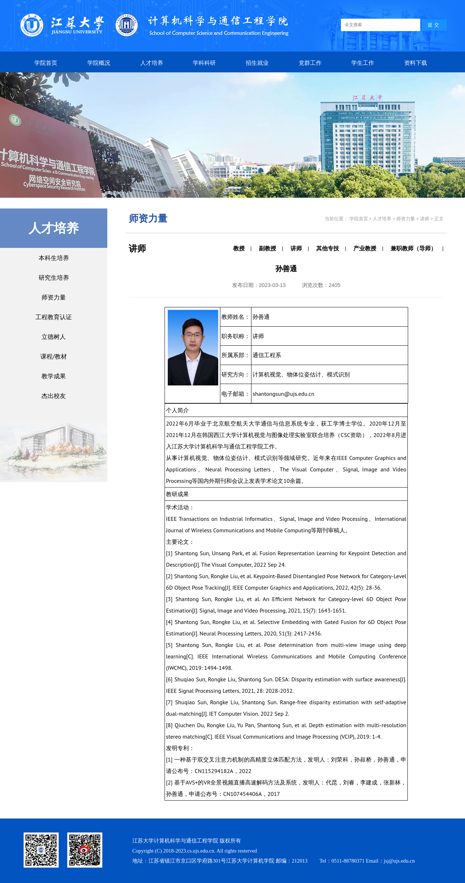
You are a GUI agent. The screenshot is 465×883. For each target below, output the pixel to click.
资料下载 (415, 62)
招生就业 (257, 62)
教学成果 (53, 376)
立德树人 (53, 336)
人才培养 (151, 62)
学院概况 (98, 62)
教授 (239, 248)
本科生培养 (54, 258)
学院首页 (45, 62)
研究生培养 (54, 277)
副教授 (267, 248)
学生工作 (362, 62)
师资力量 (53, 297)
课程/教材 (53, 356)
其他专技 (327, 248)
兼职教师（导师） (413, 248)
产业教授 (364, 248)
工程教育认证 (53, 317)
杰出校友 (53, 396)
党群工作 (310, 62)
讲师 (296, 248)
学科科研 (204, 62)
